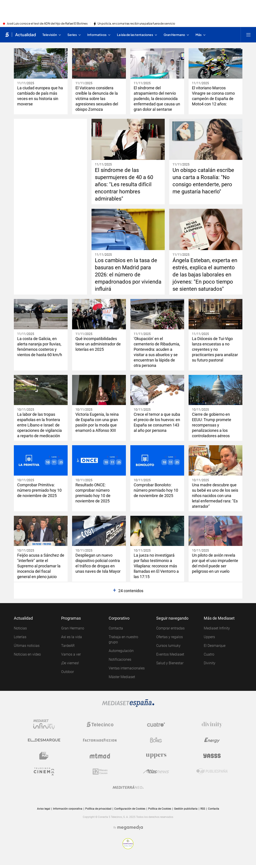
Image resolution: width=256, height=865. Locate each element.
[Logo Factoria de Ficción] (100, 740)
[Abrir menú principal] (248, 34)
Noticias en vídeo (27, 654)
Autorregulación (121, 651)
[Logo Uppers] (156, 755)
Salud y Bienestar (169, 663)
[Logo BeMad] (44, 755)
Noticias (20, 628)
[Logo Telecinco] (100, 724)
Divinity (209, 663)
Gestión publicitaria (186, 808)
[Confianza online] (128, 843)
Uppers (209, 637)
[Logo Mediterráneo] (128, 787)
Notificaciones (120, 659)
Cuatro (209, 654)
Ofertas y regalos (169, 637)
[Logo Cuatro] (156, 724)
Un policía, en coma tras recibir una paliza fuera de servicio (136, 23)
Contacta (116, 628)
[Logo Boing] (156, 740)
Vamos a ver (71, 654)
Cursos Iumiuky (168, 646)
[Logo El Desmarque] (44, 740)
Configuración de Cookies (129, 808)
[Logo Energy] (212, 740)
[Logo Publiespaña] (212, 771)
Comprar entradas (170, 628)
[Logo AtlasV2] (156, 771)
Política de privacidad (98, 808)
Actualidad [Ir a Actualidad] (25, 35)
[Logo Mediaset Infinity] (44, 724)
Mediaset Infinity (217, 628)
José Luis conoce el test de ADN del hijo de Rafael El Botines (47, 23)
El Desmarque (214, 646)
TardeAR (68, 646)
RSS (202, 808)
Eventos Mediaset (170, 654)
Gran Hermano (72, 628)
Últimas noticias (27, 646)
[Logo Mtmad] (100, 755)
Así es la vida (71, 637)
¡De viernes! (70, 663)
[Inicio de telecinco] (7, 34)
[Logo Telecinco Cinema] (44, 771)
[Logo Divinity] (212, 724)
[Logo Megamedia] (130, 827)
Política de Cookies (159, 808)
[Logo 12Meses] (100, 771)
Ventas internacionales (127, 668)
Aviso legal (43, 808)
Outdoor (67, 672)
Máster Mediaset (122, 677)
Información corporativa (67, 808)
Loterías (20, 637)
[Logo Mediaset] (128, 703)
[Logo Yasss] (212, 755)
